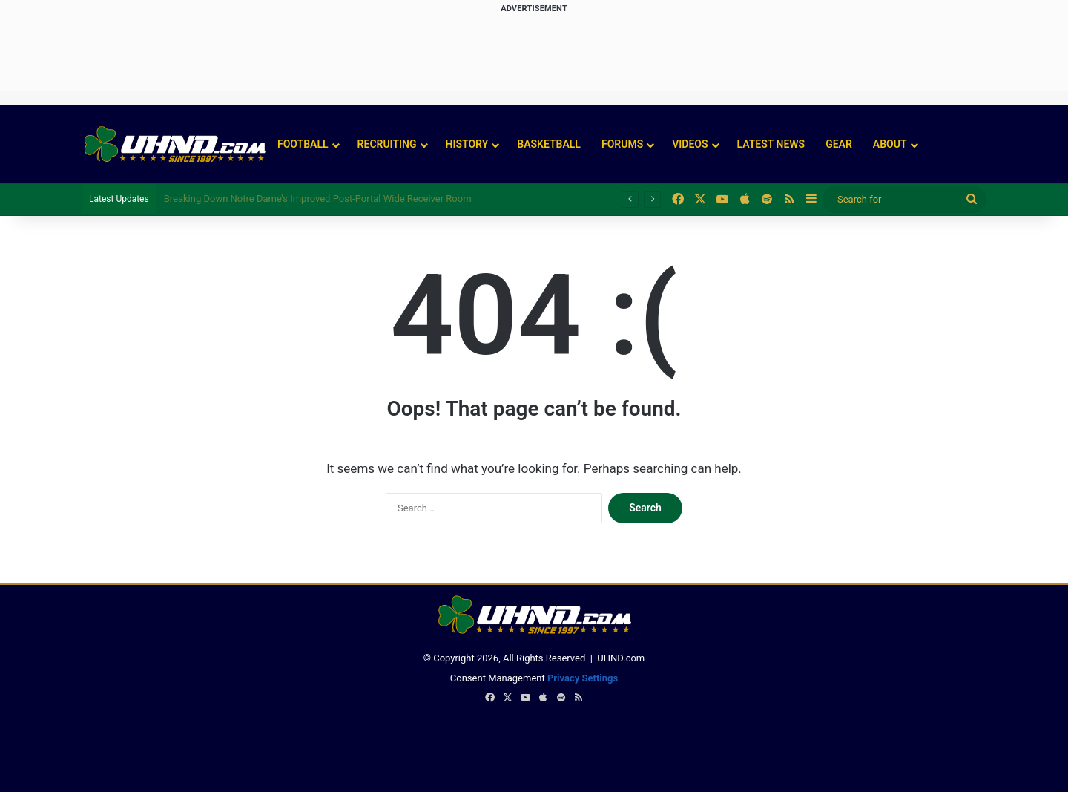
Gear (838, 144)
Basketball (549, 144)
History (467, 144)
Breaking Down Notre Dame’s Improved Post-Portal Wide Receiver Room (318, 198)
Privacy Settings (582, 678)
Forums (622, 144)
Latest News (771, 144)
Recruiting (387, 144)
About (890, 144)
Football (303, 144)
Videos (690, 144)
